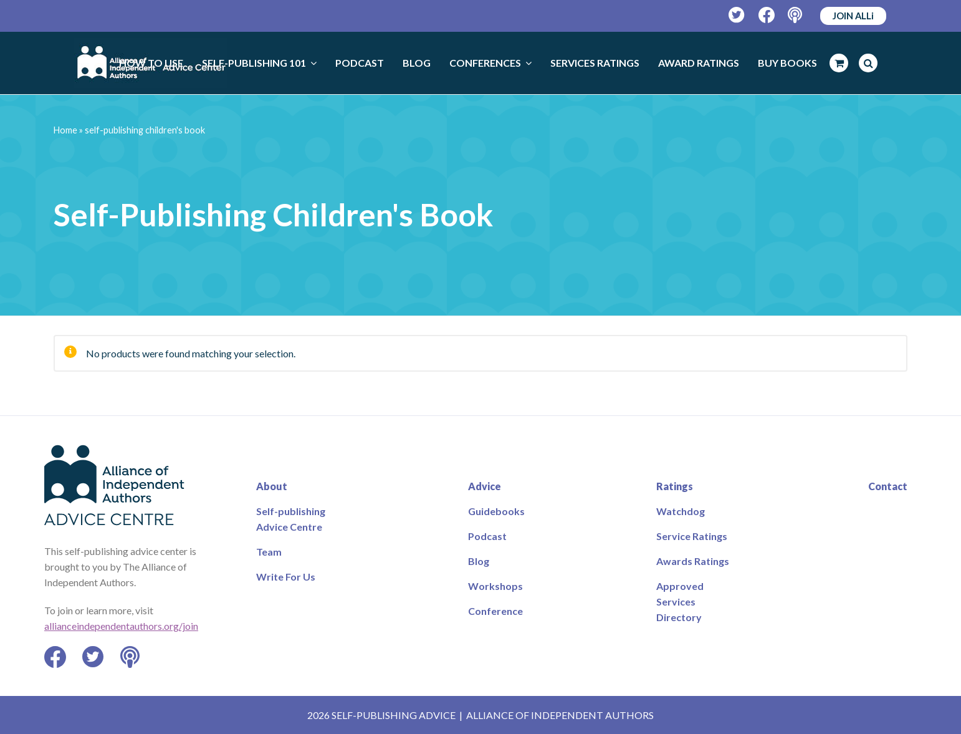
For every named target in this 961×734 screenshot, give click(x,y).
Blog (478, 561)
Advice (484, 486)
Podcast (487, 536)
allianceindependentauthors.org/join (121, 626)
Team (269, 552)
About (271, 486)
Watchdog (680, 511)
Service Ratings (691, 536)
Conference (495, 611)
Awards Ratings (692, 561)
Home (65, 130)
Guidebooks (496, 511)
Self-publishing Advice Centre (290, 519)
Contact (887, 486)
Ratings (674, 486)
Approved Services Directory (680, 601)
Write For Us (285, 576)
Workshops (495, 586)
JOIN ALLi (853, 15)
